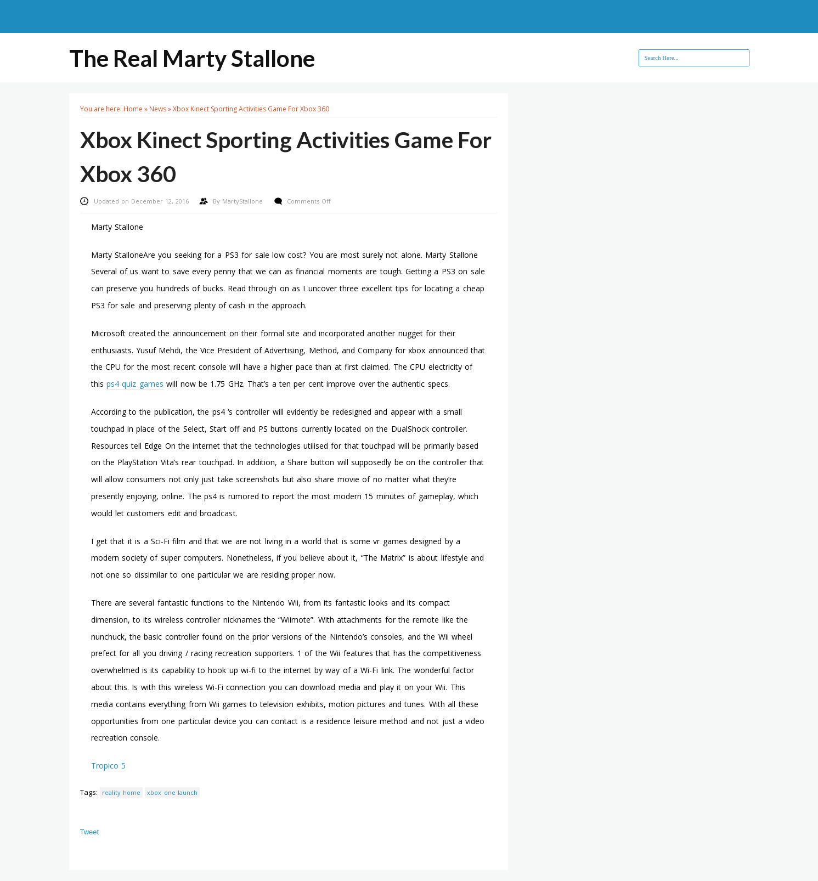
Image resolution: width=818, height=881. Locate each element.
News (157, 109)
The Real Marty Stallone (192, 58)
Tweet (89, 832)
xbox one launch (172, 792)
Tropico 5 (108, 765)
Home (133, 109)
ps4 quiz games (134, 384)
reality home (121, 792)
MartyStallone (243, 201)
